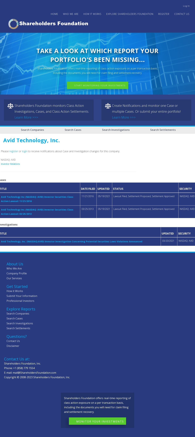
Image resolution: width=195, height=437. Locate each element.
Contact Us (181, 14)
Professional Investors (20, 301)
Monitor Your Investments (100, 421)
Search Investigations (116, 130)
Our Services (14, 278)
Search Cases (73, 130)
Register (163, 14)
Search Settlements (163, 130)
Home (54, 14)
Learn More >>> (26, 117)
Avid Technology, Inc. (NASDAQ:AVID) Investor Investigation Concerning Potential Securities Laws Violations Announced (71, 241)
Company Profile (17, 273)
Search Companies (32, 130)
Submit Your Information (22, 296)
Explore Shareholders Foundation (129, 14)
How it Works (15, 291)
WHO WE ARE (71, 14)
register (13, 151)
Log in (186, 5)
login (24, 151)
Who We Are (14, 268)
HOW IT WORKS (92, 14)
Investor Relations (10, 163)
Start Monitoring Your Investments (100, 85)
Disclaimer (13, 346)
